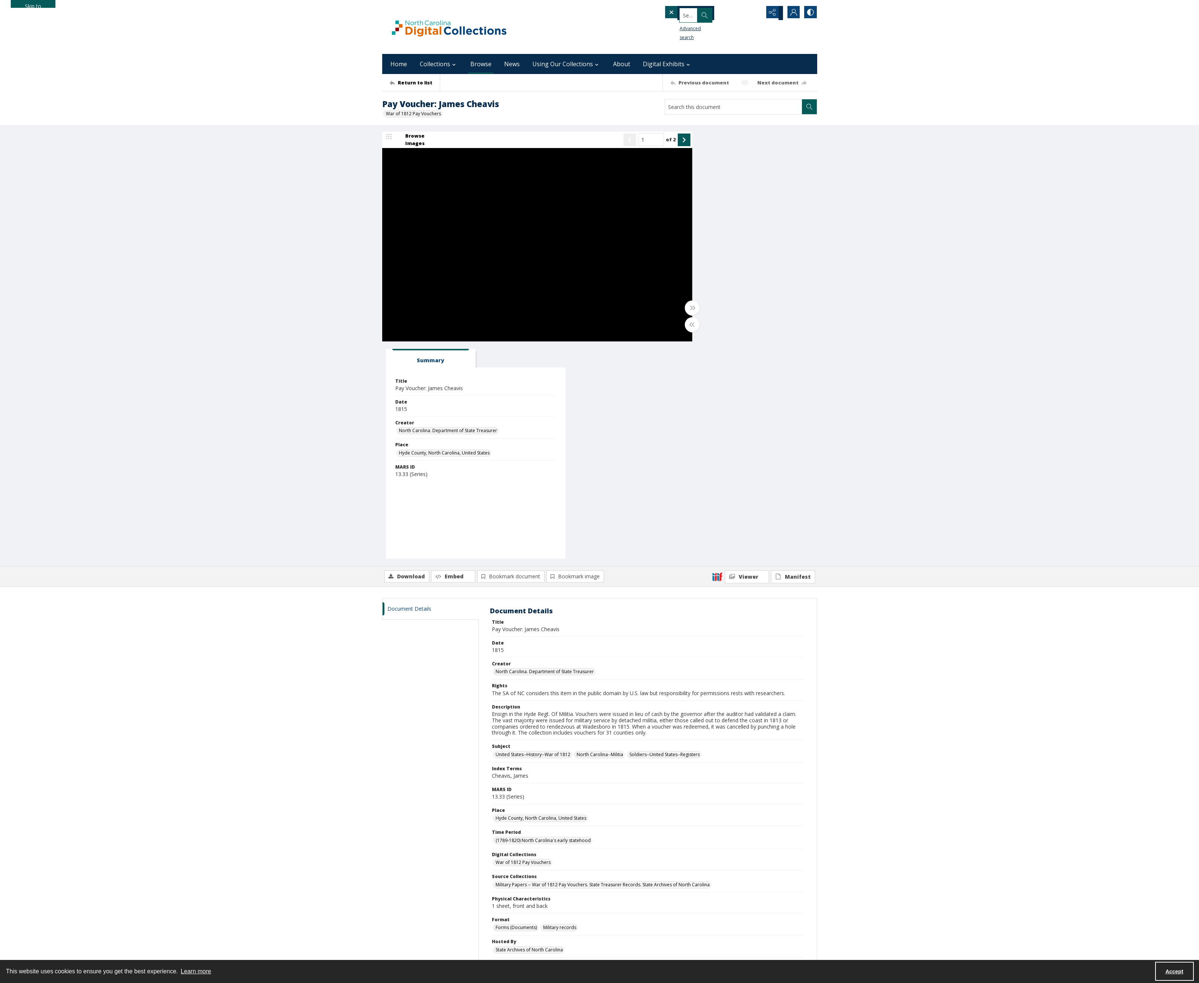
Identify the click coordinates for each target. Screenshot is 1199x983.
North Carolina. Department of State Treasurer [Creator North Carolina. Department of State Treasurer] (738, 214)
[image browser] (410, 140)
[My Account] (791, 13)
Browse (480, 64)
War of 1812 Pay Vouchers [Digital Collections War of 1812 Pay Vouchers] (523, 646)
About (621, 64)
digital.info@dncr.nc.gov (748, 865)
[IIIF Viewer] (747, 360)
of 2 (651, 140)
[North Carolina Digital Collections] (449, 27)
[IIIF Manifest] (793, 360)
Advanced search (685, 26)
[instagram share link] (611, 855)
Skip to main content (33, 5)
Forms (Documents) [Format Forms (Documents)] (516, 711)
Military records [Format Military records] (559, 711)
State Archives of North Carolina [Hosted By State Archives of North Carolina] (529, 733)
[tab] (711, 141)
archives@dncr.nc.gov (603, 870)
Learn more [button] (196, 971)
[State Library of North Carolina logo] (748, 818)
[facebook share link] (595, 855)
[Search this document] (733, 106)
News (512, 64)
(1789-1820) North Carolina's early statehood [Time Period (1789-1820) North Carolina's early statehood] (543, 624)
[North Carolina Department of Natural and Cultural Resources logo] (454, 825)
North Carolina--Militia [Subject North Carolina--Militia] (600, 538)
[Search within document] (809, 106)
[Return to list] (415, 82)
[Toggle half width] (672, 325)
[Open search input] (754, 13)
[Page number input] (631, 140)
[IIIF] (717, 360)
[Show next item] (664, 140)
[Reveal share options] (773, 13)
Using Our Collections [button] (566, 64)
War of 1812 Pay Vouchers (413, 113)
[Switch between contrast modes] (810, 13)
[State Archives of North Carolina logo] (603, 821)
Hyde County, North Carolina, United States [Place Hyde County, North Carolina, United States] (734, 237)
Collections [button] (439, 64)
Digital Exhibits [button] (667, 64)
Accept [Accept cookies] (1174, 971)
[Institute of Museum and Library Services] (454, 869)
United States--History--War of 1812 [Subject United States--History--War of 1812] (533, 538)
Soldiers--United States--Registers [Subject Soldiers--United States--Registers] (664, 538)
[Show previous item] (609, 140)
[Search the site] (699, 13)
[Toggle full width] (672, 308)
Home (398, 64)
